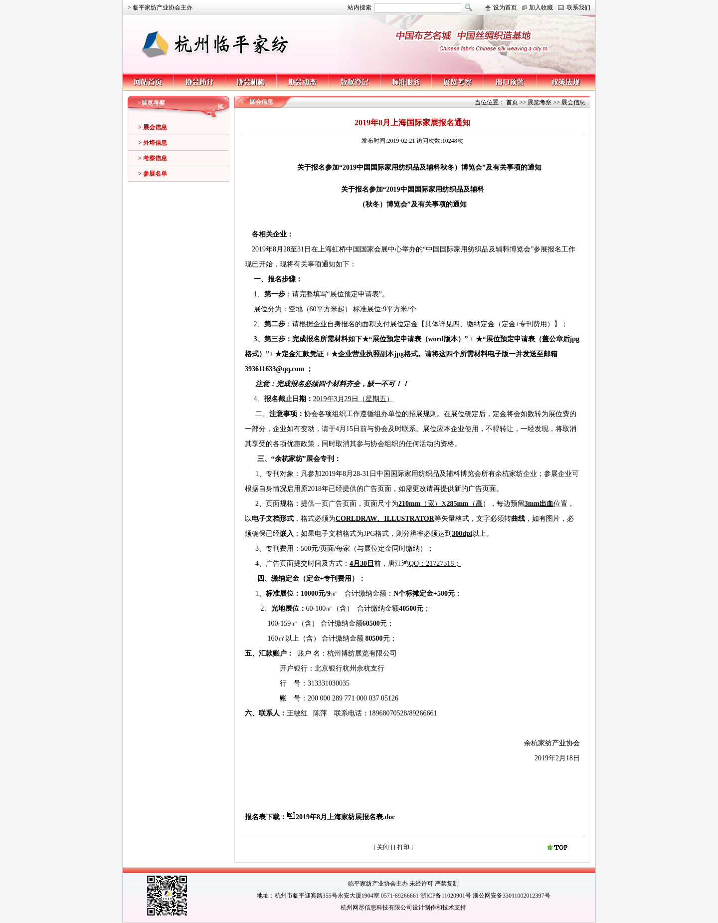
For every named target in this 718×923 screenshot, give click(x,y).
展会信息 (573, 102)
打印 (404, 847)
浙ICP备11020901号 (445, 895)
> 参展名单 (152, 173)
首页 (512, 102)
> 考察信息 (152, 158)
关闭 (383, 847)
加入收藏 (541, 7)
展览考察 (539, 102)
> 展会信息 (152, 127)
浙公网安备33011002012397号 (511, 895)
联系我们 (578, 7)
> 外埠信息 (152, 142)
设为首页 (505, 7)
